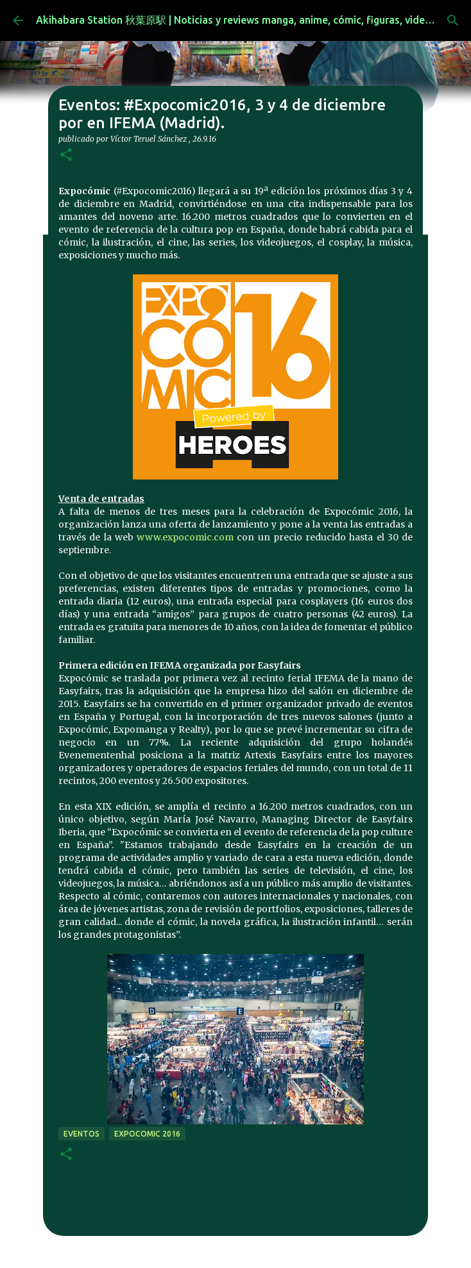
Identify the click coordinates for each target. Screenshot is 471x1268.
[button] (66, 155)
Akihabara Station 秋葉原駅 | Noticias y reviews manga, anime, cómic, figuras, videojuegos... (253, 20)
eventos (81, 1134)
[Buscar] (453, 20)
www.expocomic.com (185, 537)
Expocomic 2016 (147, 1134)
